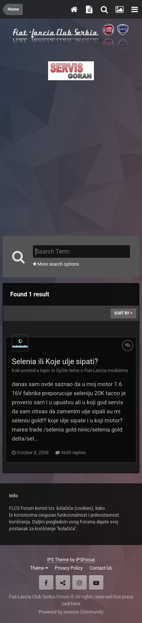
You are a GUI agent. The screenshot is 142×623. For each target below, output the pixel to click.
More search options (56, 264)
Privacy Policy (69, 568)
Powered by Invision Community (71, 612)
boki (16, 370)
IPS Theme (58, 559)
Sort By (123, 313)
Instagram (79, 582)
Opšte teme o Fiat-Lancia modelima (92, 370)
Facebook (46, 582)
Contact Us (100, 568)
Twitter (63, 582)
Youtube (96, 582)
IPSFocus (85, 559)
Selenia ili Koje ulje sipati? (55, 361)
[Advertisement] (71, 156)
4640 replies (70, 452)
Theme (39, 568)
